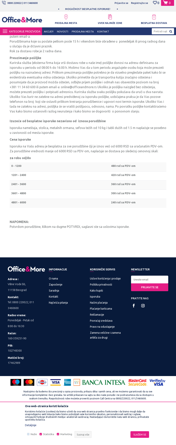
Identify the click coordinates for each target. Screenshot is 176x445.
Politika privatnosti (101, 319)
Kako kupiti (96, 325)
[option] (88, 9)
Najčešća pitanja (58, 337)
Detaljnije (30, 425)
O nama (53, 313)
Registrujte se (139, 3)
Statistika (48, 434)
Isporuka (95, 331)
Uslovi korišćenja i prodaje (105, 313)
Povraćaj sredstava (101, 355)
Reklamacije (97, 349)
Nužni (34, 434)
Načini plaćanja (99, 337)
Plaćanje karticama (101, 343)
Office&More (9, 38)
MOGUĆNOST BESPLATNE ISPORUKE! (87, 9)
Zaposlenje (55, 319)
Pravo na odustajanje (102, 361)
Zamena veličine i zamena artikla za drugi (105, 370)
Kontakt (53, 331)
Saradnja (54, 325)
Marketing (66, 434)
